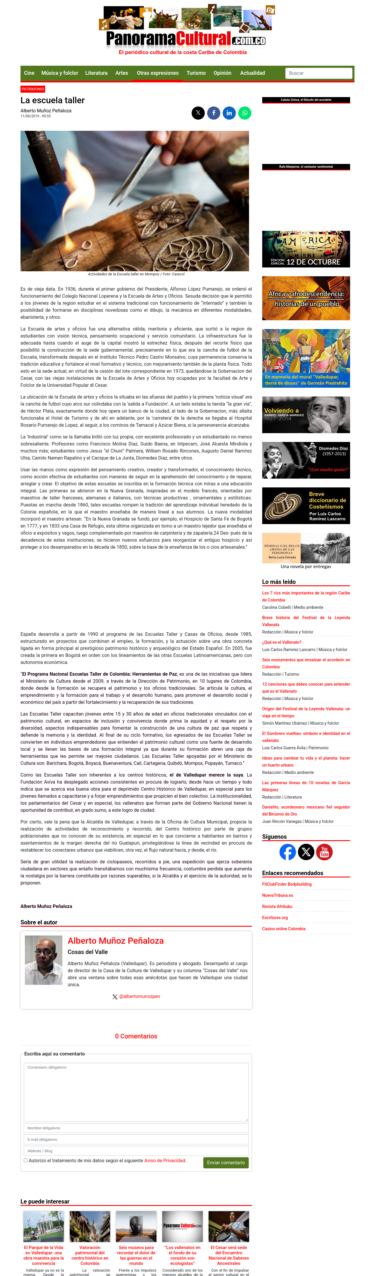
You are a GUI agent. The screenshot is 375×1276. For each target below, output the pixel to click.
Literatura (96, 73)
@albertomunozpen (139, 996)
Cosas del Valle (88, 951)
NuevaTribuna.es (277, 895)
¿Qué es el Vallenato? (281, 642)
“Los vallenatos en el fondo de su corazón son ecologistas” (182, 1255)
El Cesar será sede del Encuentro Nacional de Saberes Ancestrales (229, 1255)
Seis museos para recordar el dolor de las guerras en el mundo (136, 1255)
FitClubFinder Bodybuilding (287, 884)
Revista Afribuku (277, 906)
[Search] (318, 73)
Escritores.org (275, 917)
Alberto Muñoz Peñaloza (46, 110)
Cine (29, 73)
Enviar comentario (226, 1162)
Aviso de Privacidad (164, 1160)
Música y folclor (59, 73)
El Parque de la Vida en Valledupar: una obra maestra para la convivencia (43, 1255)
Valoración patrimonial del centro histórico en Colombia (89, 1255)
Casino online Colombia (284, 928)
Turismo (196, 73)
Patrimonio (33, 89)
